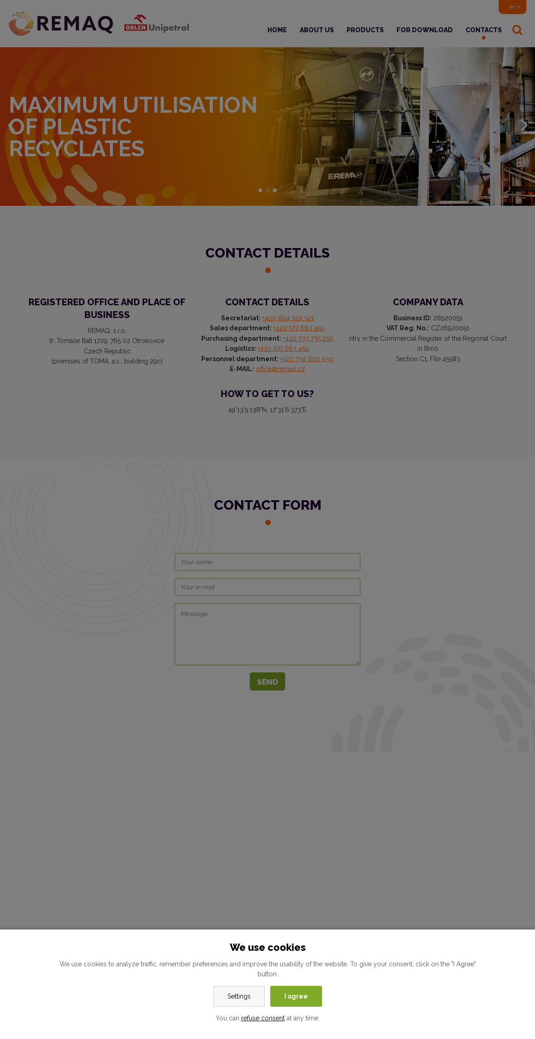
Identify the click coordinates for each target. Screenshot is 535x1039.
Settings (239, 996)
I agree (296, 996)
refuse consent (263, 1018)
